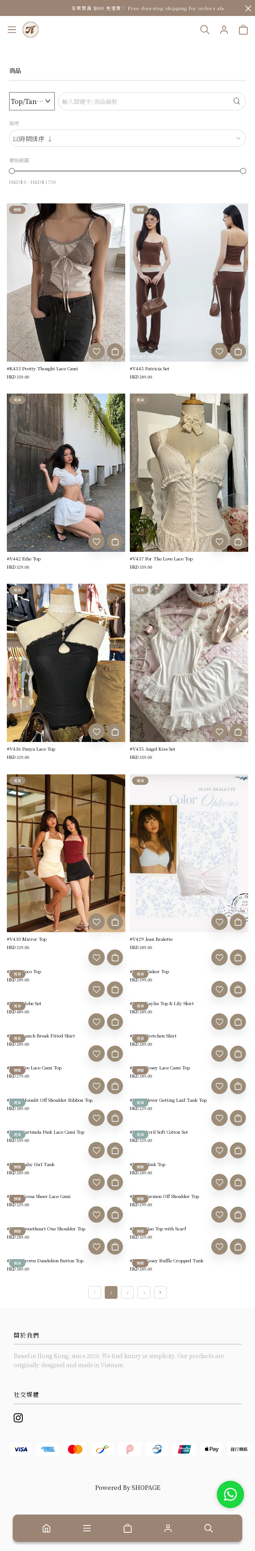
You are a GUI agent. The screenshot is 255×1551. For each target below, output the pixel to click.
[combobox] (127, 138)
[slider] (12, 171)
